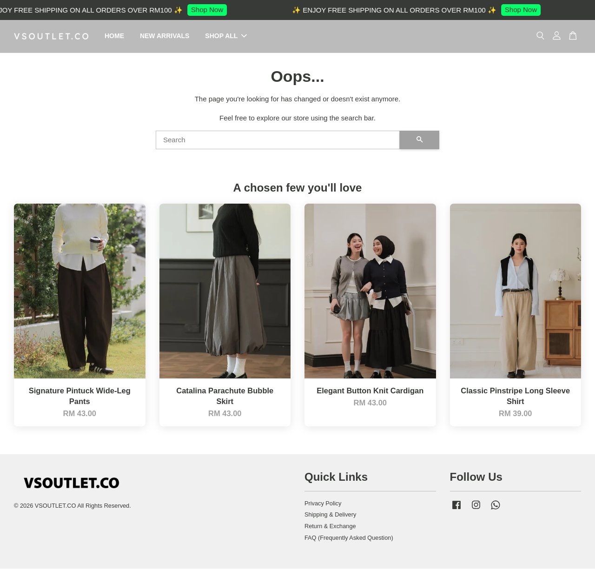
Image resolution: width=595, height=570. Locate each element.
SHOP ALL (226, 36)
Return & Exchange (330, 527)
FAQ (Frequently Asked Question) (348, 539)
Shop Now (211, 9)
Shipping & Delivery (330, 515)
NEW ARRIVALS (165, 36)
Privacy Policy (322, 504)
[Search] (278, 141)
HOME (114, 36)
